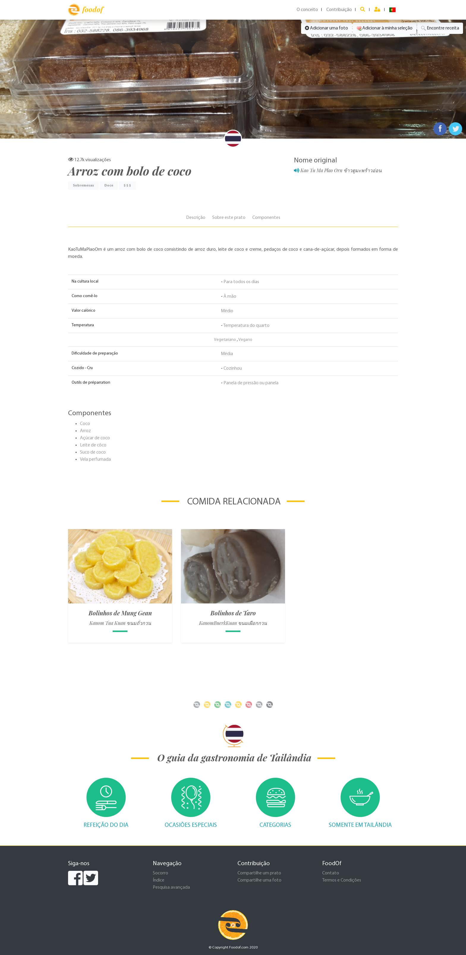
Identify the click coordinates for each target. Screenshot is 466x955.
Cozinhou (232, 368)
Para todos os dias (241, 282)
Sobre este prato (228, 217)
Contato (330, 873)
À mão (229, 296)
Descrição (195, 217)
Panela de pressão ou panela (250, 383)
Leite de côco (93, 445)
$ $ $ (127, 185)
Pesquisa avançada (171, 887)
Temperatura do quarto (246, 325)
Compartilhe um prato (259, 873)
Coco (85, 423)
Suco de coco (93, 452)
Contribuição (339, 9)
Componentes (266, 217)
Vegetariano (225, 340)
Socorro (160, 873)
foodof (85, 10)
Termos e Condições (341, 880)
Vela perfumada (95, 459)
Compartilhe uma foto (259, 880)
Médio (227, 311)
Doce (108, 185)
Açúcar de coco (95, 438)
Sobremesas (83, 185)
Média (227, 354)
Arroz (85, 431)
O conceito (307, 9)
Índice (158, 880)
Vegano (245, 340)
